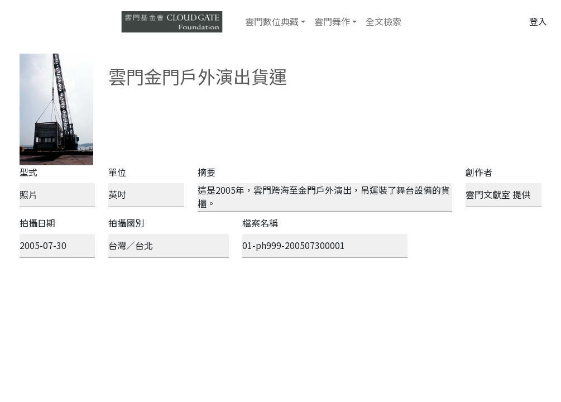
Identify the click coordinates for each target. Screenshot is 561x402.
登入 (538, 21)
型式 (28, 172)
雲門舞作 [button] (332, 21)
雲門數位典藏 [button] (272, 21)
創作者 (479, 172)
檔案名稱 (260, 222)
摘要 (206, 172)
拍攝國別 (126, 222)
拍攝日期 (37, 222)
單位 (117, 172)
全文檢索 (383, 21)
